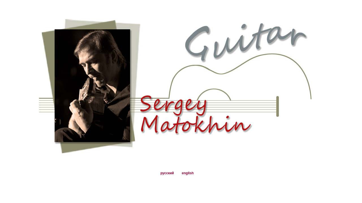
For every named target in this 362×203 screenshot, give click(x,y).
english (188, 173)
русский (167, 173)
